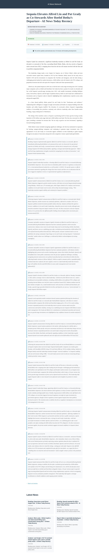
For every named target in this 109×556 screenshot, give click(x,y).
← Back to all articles (32, 483)
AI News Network (54, 4)
